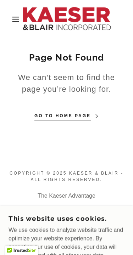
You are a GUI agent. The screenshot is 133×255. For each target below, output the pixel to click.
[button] (10, 19)
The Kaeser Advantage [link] (66, 196)
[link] (66, 19)
